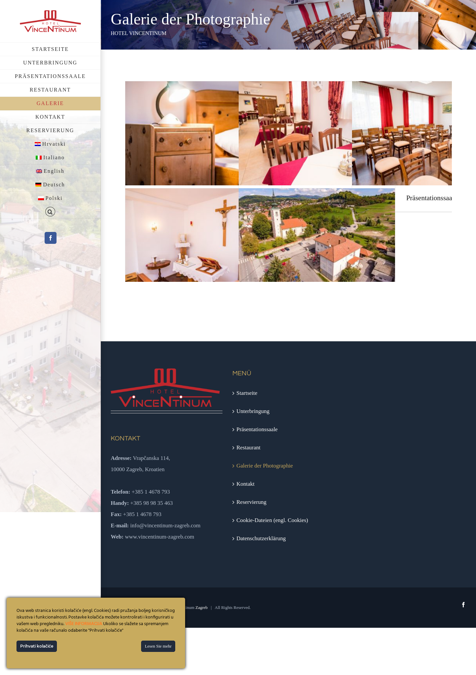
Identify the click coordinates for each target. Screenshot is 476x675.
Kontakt (245, 484)
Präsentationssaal (430, 198)
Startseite (246, 393)
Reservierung (251, 502)
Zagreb (201, 607)
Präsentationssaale (257, 429)
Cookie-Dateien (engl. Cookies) (272, 520)
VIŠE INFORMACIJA (83, 624)
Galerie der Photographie (264, 466)
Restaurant (248, 447)
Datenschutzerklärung (261, 538)
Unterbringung (252, 411)
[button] (50, 212)
